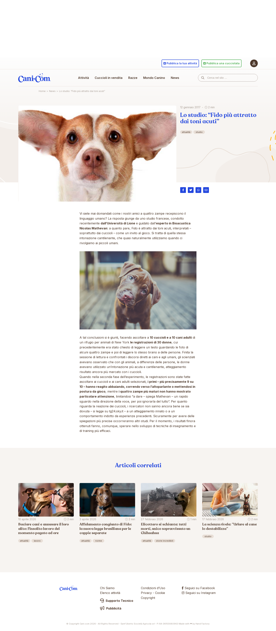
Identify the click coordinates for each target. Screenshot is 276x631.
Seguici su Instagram (199, 593)
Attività (83, 78)
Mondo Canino (154, 78)
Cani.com (34, 78)
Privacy (146, 593)
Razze (132, 78)
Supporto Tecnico (116, 601)
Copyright (148, 598)
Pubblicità (110, 608)
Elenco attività (110, 593)
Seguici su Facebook (198, 588)
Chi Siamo (107, 588)
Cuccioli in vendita (108, 78)
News (175, 78)
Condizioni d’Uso (153, 588)
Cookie (160, 593)
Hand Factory (202, 623)
